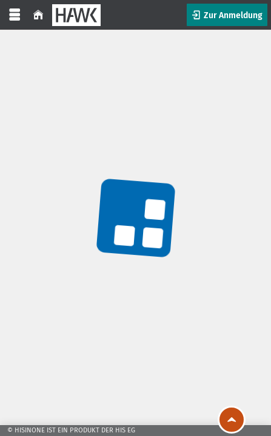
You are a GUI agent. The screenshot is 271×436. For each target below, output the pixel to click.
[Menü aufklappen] (14, 15)
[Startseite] (38, 14)
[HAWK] (76, 15)
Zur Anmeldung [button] (232, 15)
